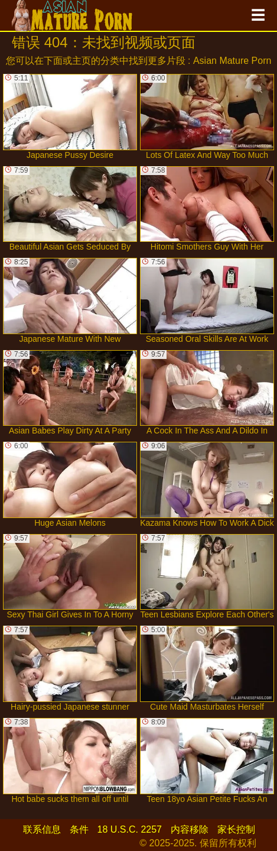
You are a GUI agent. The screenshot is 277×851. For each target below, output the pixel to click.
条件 (79, 829)
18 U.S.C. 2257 (129, 829)
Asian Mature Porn (232, 61)
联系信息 (42, 829)
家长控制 (236, 829)
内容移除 (189, 829)
